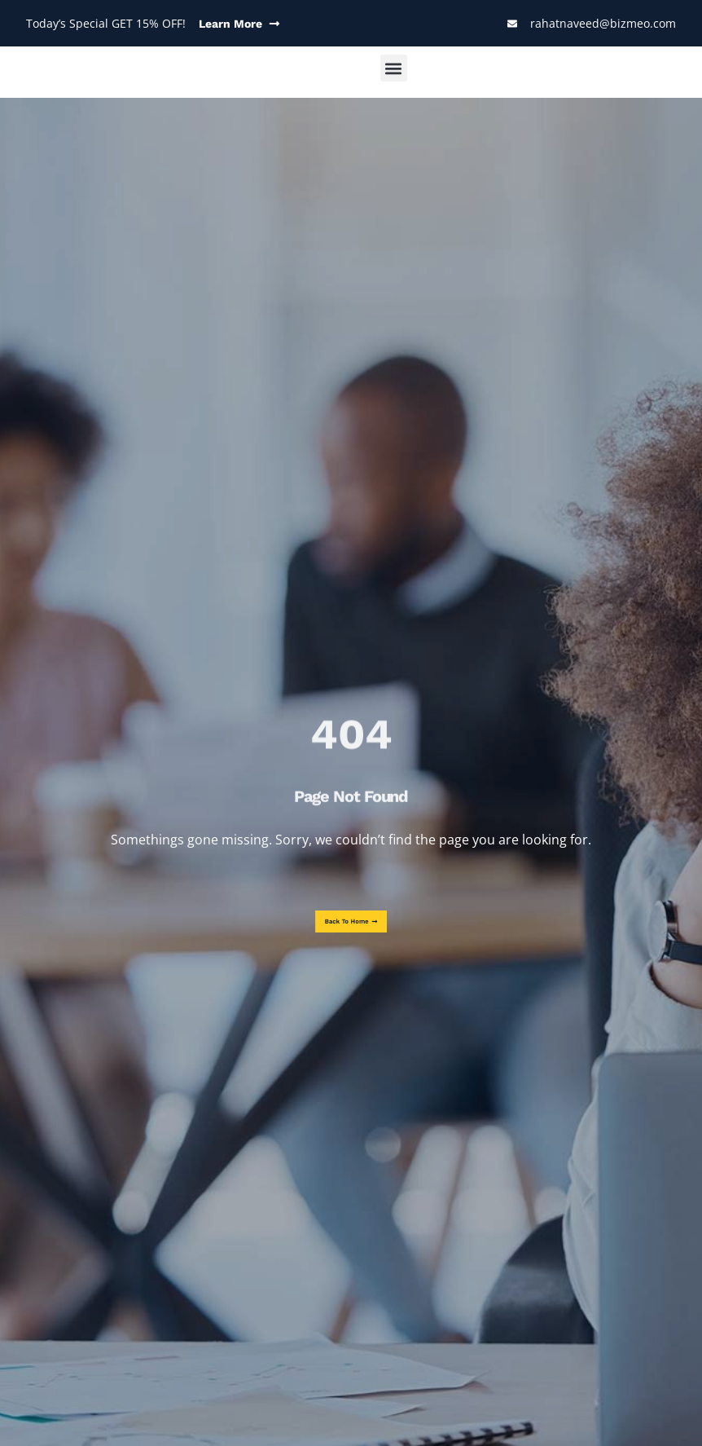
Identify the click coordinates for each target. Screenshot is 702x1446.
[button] (393, 68)
